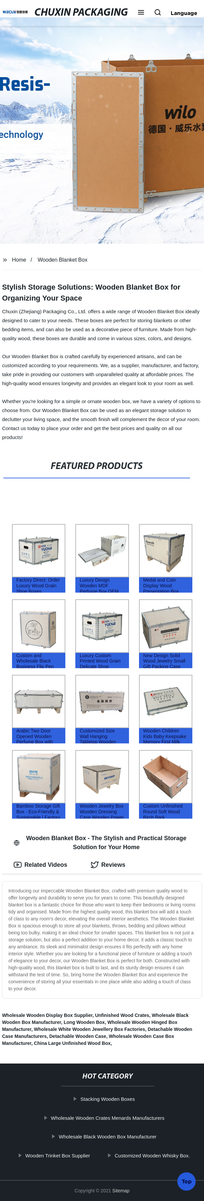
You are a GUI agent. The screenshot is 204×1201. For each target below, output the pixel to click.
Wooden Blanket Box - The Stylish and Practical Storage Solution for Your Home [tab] (100, 842)
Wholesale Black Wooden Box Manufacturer (111, 1136)
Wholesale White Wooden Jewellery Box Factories (89, 1029)
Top (187, 1182)
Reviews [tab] (108, 865)
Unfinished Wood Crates (122, 1015)
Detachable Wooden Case (77, 1036)
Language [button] (184, 13)
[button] (141, 13)
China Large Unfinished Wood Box (72, 1043)
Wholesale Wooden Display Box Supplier (47, 1015)
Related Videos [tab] (40, 865)
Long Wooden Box (84, 1022)
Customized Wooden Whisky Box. (156, 1155)
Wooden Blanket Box (62, 260)
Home (19, 260)
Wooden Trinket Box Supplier (61, 1155)
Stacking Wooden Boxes (111, 1099)
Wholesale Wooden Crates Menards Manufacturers (111, 1117)
